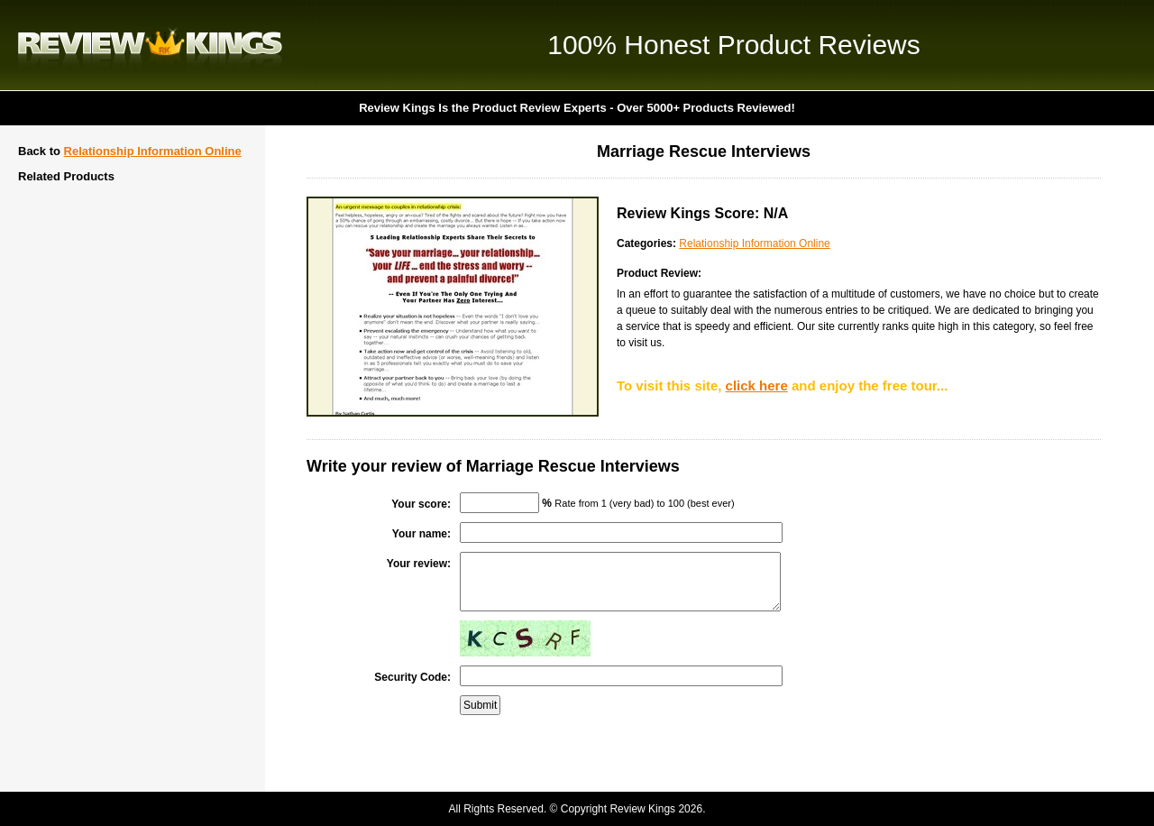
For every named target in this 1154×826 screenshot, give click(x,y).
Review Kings (150, 45)
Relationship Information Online (153, 151)
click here (757, 385)
